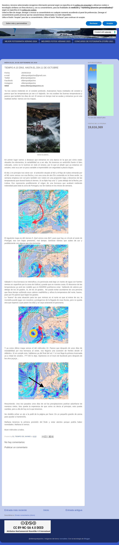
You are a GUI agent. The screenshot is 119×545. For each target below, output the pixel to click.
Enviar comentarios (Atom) (25, 515)
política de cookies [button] (29, 10)
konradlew (63, 539)
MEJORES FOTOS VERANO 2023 (55, 41)
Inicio (46, 510)
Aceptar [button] (110, 23)
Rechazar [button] (94, 23)
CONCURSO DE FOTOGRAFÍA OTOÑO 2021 (94, 41)
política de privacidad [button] (83, 5)
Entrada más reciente (15, 510)
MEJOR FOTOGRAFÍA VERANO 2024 (21, 41)
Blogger (87, 539)
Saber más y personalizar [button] (16, 23)
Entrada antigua (74, 510)
